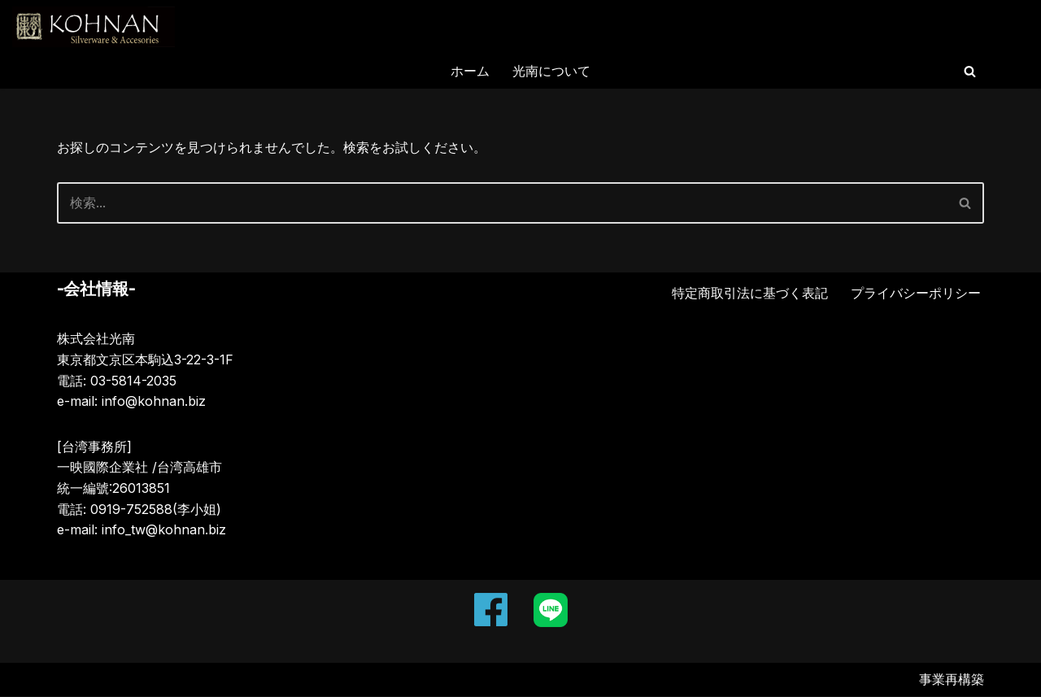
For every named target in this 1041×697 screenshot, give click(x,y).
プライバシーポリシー (916, 293)
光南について (551, 71)
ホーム (470, 71)
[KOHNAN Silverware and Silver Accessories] (93, 27)
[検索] (970, 71)
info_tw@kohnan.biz (164, 530)
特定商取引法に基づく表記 (750, 293)
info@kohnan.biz (154, 402)
